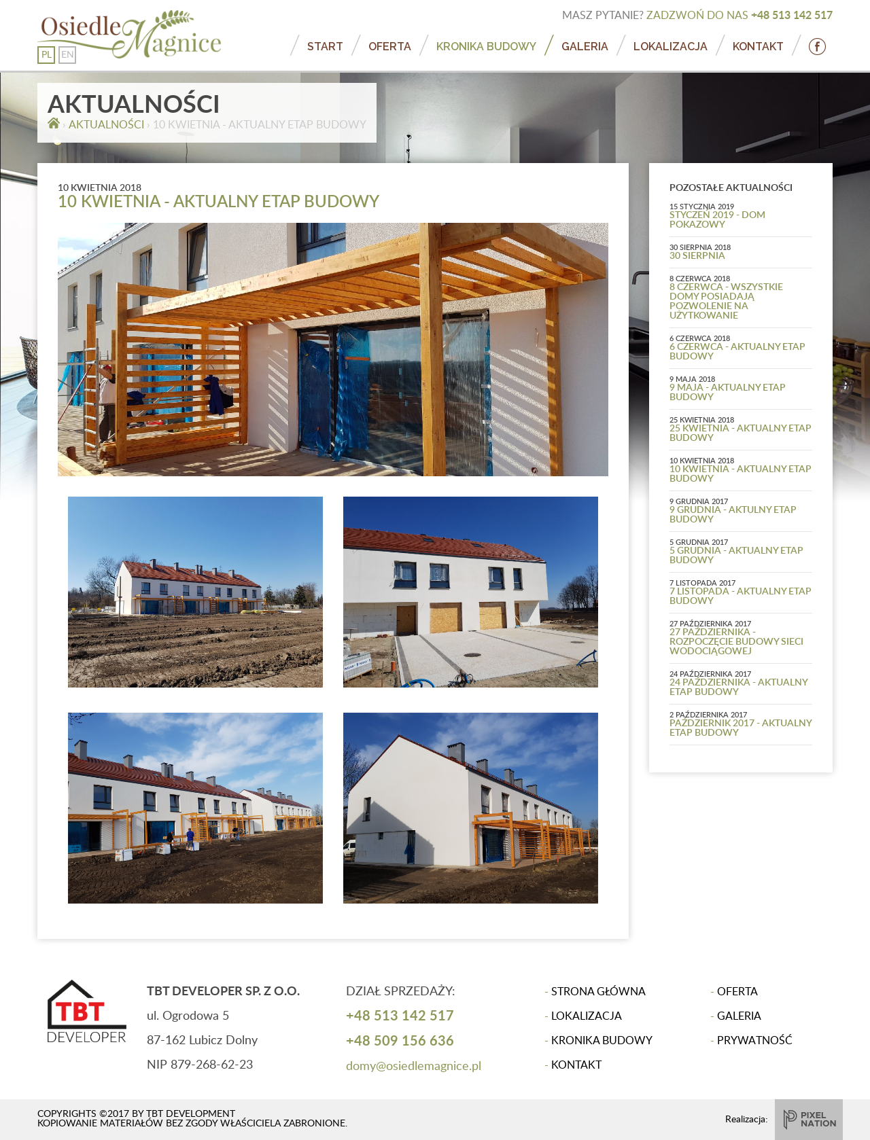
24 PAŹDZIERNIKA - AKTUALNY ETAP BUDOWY (738, 687)
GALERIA (584, 46)
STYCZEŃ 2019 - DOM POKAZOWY (717, 220)
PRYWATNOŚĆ (755, 1040)
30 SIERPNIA (697, 256)
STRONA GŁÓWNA (598, 991)
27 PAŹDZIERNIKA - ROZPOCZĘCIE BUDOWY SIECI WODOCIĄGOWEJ (736, 642)
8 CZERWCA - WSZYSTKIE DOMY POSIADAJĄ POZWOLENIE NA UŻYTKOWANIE (726, 302)
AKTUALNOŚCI (106, 125)
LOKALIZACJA (670, 46)
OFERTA (389, 46)
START (325, 46)
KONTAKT (758, 46)
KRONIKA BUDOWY (486, 46)
